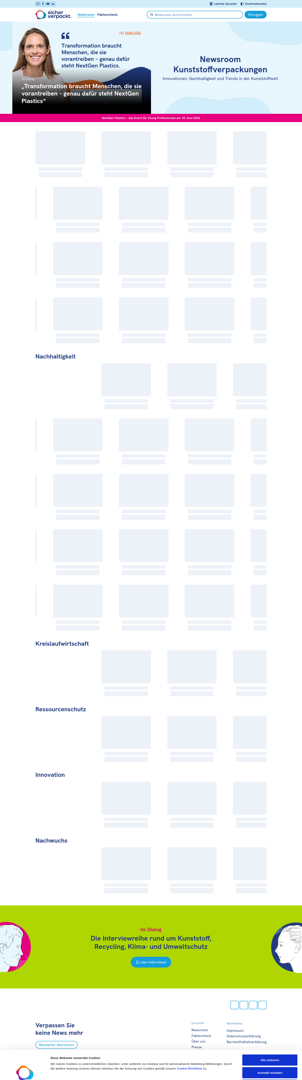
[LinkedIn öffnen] (53, 4)
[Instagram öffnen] (37, 4)
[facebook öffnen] (43, 4)
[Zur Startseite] (53, 14)
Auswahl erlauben (269, 1045)
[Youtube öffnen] (48, 4)
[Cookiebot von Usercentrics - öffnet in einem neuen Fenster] (25, 1072)
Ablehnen (269, 1057)
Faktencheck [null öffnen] (107, 14)
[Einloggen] (256, 14)
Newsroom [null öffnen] (86, 14)
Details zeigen (205, 1072)
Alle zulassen (270, 1032)
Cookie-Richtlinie (189, 1041)
